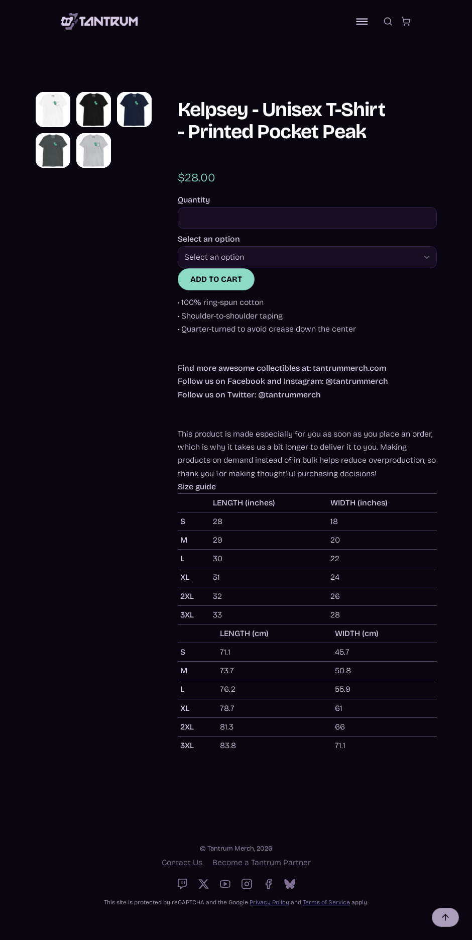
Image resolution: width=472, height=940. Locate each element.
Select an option (209, 239)
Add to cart (216, 279)
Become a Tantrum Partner (261, 862)
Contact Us (182, 862)
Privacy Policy (269, 902)
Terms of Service (326, 902)
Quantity (194, 200)
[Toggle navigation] (362, 22)
